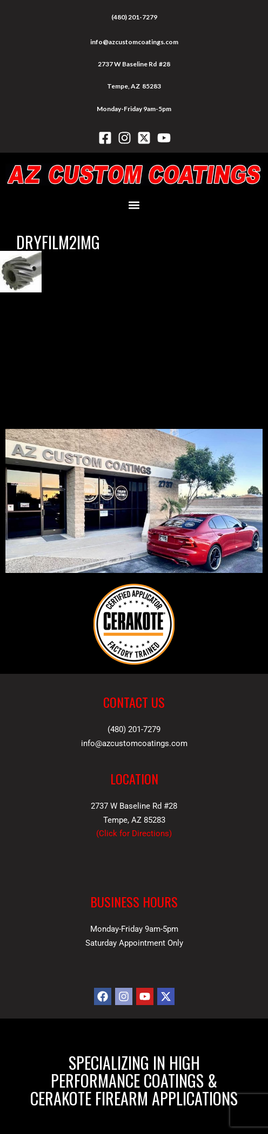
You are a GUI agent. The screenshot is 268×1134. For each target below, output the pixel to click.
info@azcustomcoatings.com (134, 42)
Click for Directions (134, 833)
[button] (134, 205)
